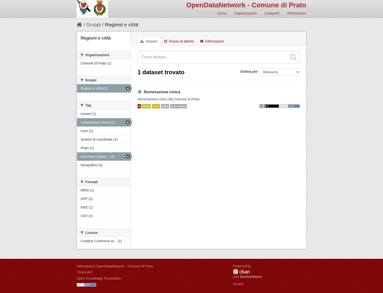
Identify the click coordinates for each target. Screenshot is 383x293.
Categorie (272, 13)
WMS (146, 106)
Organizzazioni (245, 13)
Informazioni (296, 13)
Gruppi (93, 24)
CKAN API (85, 272)
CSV (156, 106)
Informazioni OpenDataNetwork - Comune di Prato (115, 266)
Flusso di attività (178, 41)
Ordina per (249, 71)
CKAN (241, 271)
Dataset (148, 41)
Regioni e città (121, 24)
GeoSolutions (251, 277)
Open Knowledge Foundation (99, 278)
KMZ (165, 106)
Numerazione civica (162, 92)
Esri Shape (178, 106)
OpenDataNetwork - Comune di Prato (246, 5)
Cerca (221, 13)
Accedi (238, 284)
